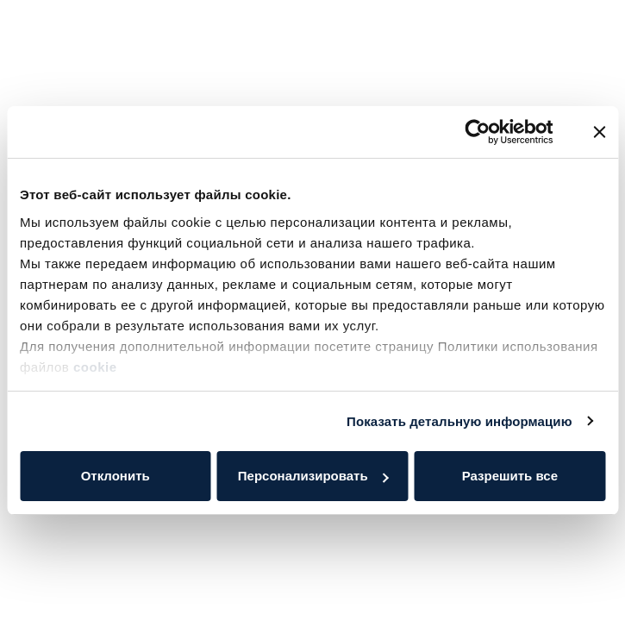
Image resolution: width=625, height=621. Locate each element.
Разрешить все (510, 475)
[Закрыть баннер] (599, 132)
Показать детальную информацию (459, 421)
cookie (97, 367)
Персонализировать (313, 475)
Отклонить (115, 475)
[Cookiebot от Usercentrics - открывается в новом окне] (478, 132)
